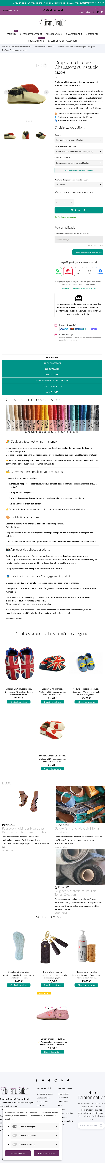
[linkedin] (58, 10)
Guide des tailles (43, 1098)
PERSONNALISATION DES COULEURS (52, 380)
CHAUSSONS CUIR (54, 34)
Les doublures (52, 369)
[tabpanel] (26, 92)
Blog (101, 2)
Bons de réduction (65, 1113)
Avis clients (52, 392)
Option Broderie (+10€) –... (53, 1038)
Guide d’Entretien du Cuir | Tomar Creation (77, 830)
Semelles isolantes (52, 386)
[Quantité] (64, 202)
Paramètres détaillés (46, 1153)
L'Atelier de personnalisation (62, 41)
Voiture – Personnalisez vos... (86, 688)
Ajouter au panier (79, 210)
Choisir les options (18, 702)
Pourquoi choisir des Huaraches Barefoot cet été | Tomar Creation (24, 830)
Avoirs (60, 1105)
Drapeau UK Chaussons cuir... (19, 688)
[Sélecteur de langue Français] (14, 10)
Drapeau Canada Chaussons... (52, 755)
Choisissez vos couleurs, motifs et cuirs (72, 233)
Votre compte (65, 1088)
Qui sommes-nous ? (45, 1094)
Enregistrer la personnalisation (88, 252)
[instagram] (55, 10)
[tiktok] (62, 10)
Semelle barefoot (52, 363)
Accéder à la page (18, 1153)
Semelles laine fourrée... (18, 972)
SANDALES (12, 32)
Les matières (52, 375)
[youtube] (47, 10)
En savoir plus (8, 850)
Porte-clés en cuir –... (52, 972)
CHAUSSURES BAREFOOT (31, 34)
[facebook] (44, 10)
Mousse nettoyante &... (86, 972)
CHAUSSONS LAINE (74, 34)
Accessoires (92, 34)
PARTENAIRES (89, 2)
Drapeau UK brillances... (52, 688)
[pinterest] (51, 10)
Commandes (63, 1101)
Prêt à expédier (36, 39)
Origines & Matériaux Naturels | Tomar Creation (76, 892)
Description (52, 357)
